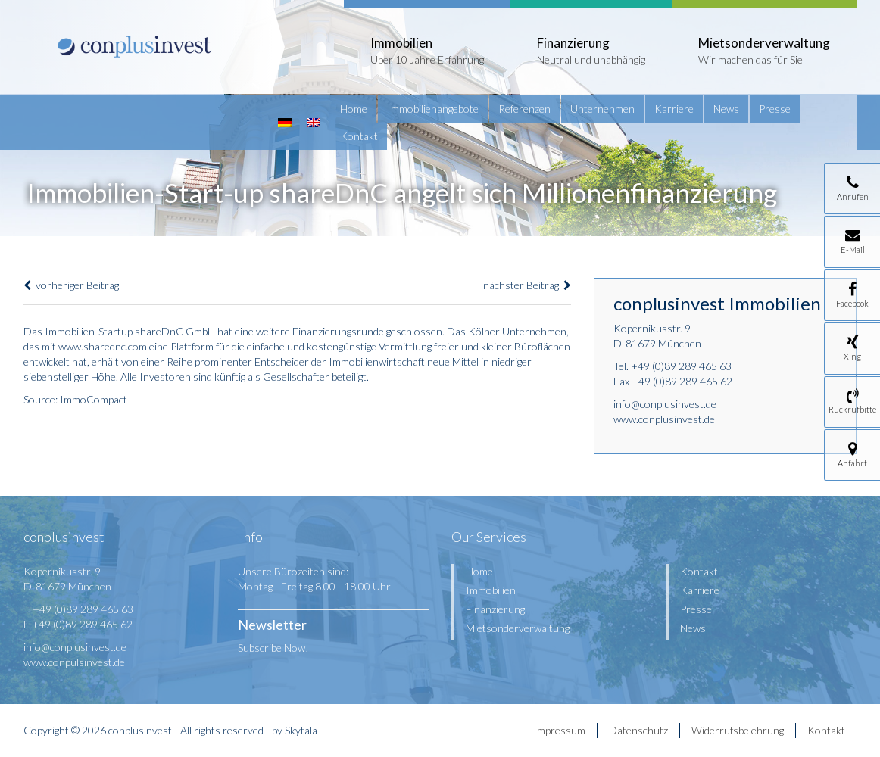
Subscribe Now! (273, 647)
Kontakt (359, 135)
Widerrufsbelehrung (737, 730)
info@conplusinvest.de (664, 403)
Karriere (674, 108)
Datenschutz (638, 730)
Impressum (559, 730)
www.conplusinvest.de (664, 419)
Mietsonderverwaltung (518, 627)
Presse (775, 108)
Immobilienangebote (433, 108)
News (726, 108)
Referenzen (524, 108)
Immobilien (491, 590)
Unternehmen (602, 108)
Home (353, 108)
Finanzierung (495, 609)
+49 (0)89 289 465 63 (681, 366)
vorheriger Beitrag (71, 285)
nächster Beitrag (527, 285)
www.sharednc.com (102, 346)
